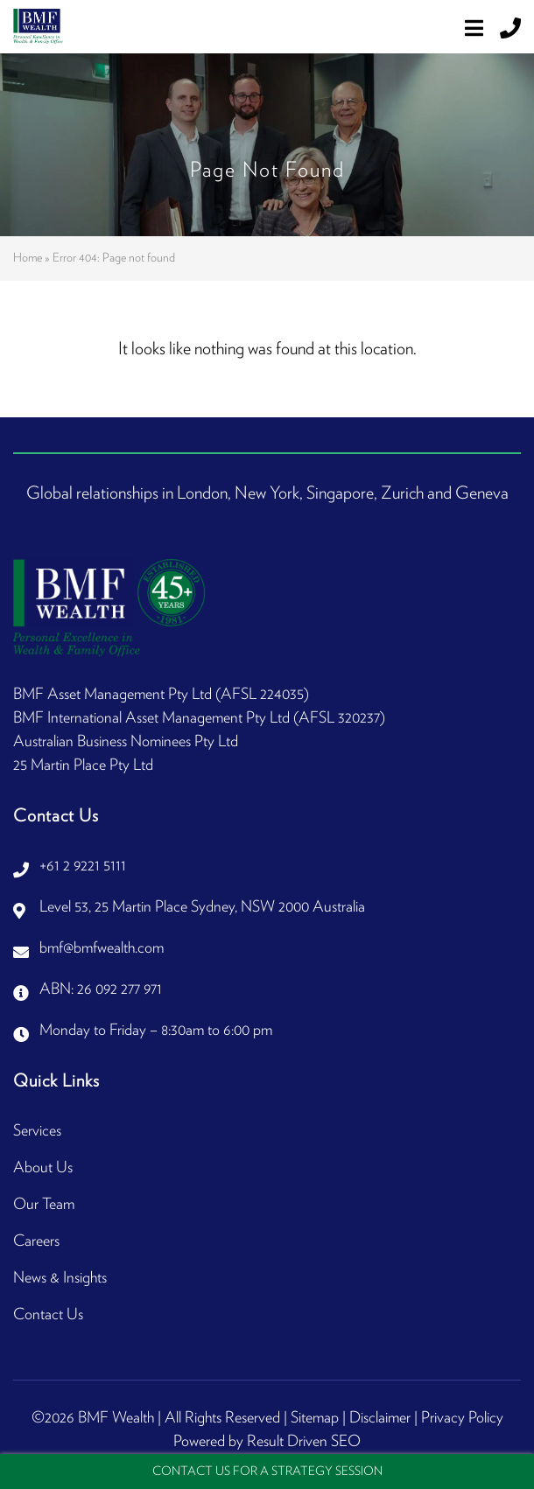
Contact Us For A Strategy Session (267, 1471)
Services (37, 1131)
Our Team (43, 1205)
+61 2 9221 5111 (82, 866)
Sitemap (315, 1418)
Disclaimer (380, 1418)
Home (27, 258)
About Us (43, 1168)
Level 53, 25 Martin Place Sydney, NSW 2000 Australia (202, 907)
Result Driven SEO (304, 1442)
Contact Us (48, 1315)
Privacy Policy (462, 1418)
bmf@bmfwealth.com (101, 948)
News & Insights (60, 1278)
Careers (36, 1241)
